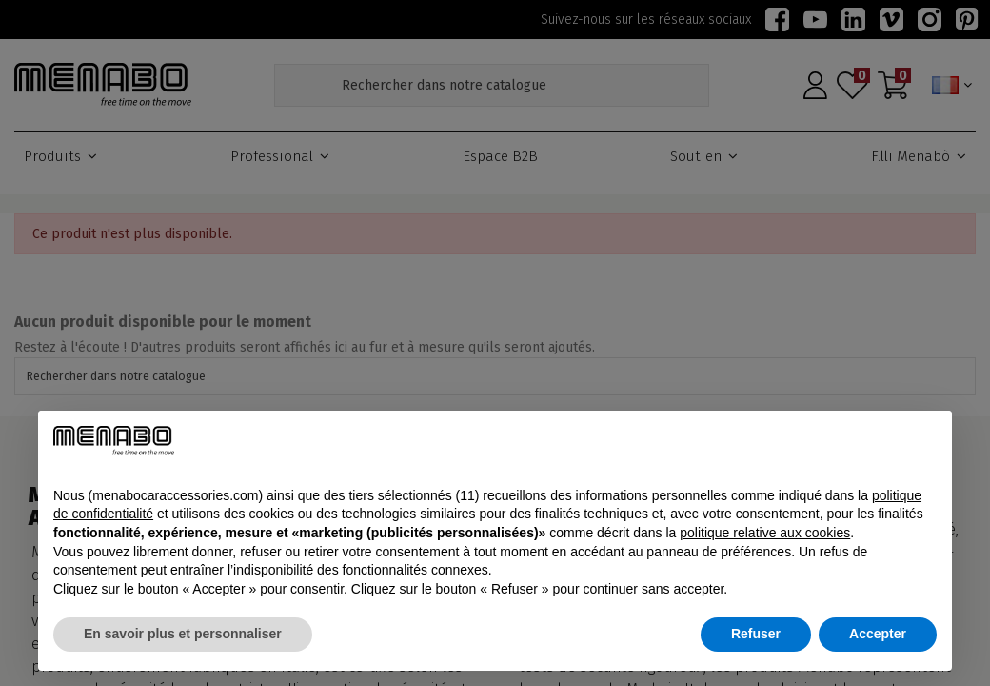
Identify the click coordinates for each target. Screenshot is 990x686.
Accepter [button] (877, 633)
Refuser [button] (756, 633)
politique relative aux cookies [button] (765, 532)
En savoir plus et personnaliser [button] (183, 633)
